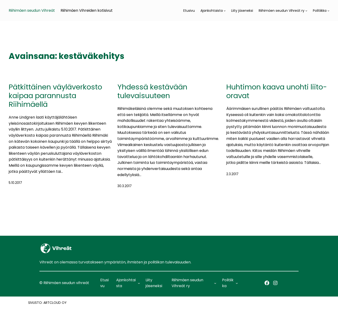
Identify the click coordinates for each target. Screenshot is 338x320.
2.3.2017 (232, 174)
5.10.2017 (15, 182)
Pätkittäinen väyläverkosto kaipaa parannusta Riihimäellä (55, 96)
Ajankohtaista (211, 10)
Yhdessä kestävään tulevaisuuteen (152, 91)
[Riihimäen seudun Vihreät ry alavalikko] (306, 11)
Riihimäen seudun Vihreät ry (281, 10)
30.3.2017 (124, 186)
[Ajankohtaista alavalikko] (225, 11)
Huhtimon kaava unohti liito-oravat (276, 91)
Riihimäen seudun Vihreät (32, 10)
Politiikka (319, 10)
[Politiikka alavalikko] (328, 11)
